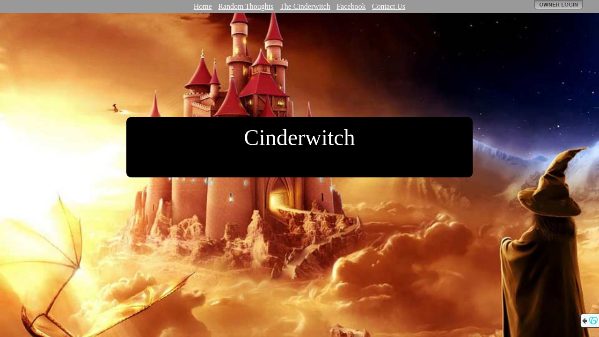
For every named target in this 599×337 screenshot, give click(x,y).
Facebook (350, 6)
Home (203, 6)
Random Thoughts (245, 6)
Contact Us (389, 6)
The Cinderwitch (305, 6)
